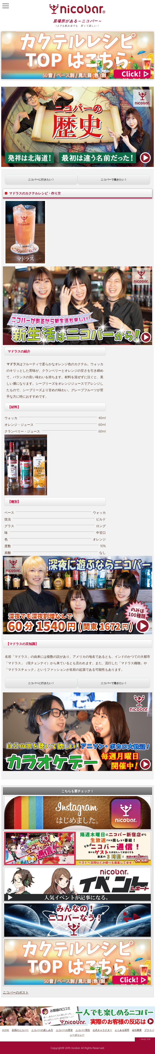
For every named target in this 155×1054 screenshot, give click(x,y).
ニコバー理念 (82, 1030)
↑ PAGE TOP (145, 1039)
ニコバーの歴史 (64, 1030)
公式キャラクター (102, 1030)
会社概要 (137, 1030)
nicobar (75, 1048)
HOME (5, 1030)
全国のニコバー (20, 1030)
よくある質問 (122, 1030)
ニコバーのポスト (16, 992)
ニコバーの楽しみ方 (42, 1030)
